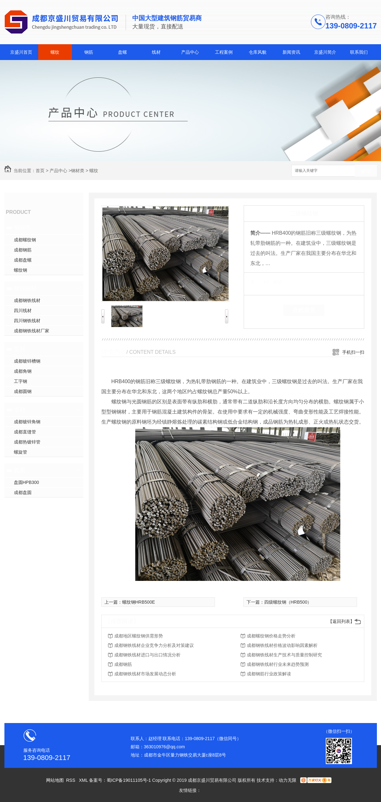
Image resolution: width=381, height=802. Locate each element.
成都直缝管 (25, 431)
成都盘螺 (23, 259)
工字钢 (20, 381)
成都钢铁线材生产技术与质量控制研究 (284, 654)
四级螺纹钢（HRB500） (288, 602)
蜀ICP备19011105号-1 (129, 780)
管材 (19, 410)
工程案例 (224, 52)
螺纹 (55, 52)
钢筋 (88, 52)
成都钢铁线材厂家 (31, 330)
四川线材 (23, 310)
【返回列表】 (341, 621)
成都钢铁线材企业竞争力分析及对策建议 (154, 645)
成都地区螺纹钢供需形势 (138, 635)
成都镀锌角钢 (27, 421)
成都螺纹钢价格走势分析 (271, 635)
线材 (156, 52)
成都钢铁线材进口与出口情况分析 (147, 654)
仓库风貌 (257, 52)
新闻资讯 (291, 52)
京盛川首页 (21, 52)
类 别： (261, 282)
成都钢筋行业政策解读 (269, 673)
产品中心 (190, 52)
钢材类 (77, 170)
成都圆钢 (23, 391)
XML (84, 780)
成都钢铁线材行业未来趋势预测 (278, 664)
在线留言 (304, 310)
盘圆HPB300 (26, 482)
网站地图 (55, 780)
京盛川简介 (325, 52)
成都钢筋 (23, 249)
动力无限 (287, 780)
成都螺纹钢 (25, 239)
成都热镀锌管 (27, 441)
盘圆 (19, 470)
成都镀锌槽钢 (27, 361)
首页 (40, 170)
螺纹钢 (20, 270)
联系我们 (359, 52)
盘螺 (122, 52)
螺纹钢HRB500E (138, 602)
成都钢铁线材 (27, 300)
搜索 (366, 171)
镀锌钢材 (25, 288)
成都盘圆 (23, 492)
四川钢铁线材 (27, 320)
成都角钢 (23, 371)
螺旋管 (20, 452)
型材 (19, 349)
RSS (71, 780)
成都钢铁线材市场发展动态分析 (145, 673)
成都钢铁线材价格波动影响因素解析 (282, 645)
